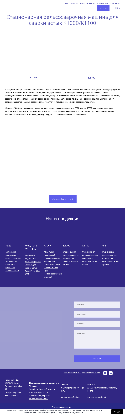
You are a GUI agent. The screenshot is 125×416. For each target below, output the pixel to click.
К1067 (47, 245)
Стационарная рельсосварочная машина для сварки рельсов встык (71, 258)
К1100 (85, 245)
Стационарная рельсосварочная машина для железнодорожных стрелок (110, 258)
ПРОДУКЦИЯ (76, 3)
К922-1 (9, 245)
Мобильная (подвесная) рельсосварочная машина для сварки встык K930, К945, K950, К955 (33, 264)
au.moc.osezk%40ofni (91, 373)
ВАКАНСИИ (102, 3)
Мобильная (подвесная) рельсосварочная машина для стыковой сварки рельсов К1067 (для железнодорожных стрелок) (53, 264)
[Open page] (14, 234)
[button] (103, 8)
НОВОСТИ (90, 3)
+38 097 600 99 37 (72, 373)
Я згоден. (117, 412)
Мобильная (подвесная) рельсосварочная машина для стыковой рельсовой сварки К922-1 (13, 261)
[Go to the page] (16, 6)
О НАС (66, 3)
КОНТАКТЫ (115, 3)
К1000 (66, 245)
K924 (104, 245)
